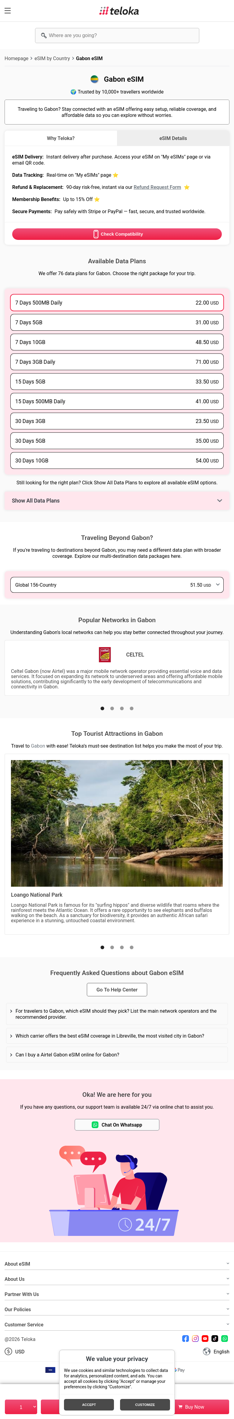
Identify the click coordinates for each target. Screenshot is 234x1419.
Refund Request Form (157, 187)
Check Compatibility (117, 234)
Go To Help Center (116, 989)
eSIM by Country (52, 58)
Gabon (38, 746)
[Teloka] (119, 10)
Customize (145, 1405)
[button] (102, 708)
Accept (89, 1405)
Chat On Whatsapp (117, 1124)
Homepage (16, 58)
